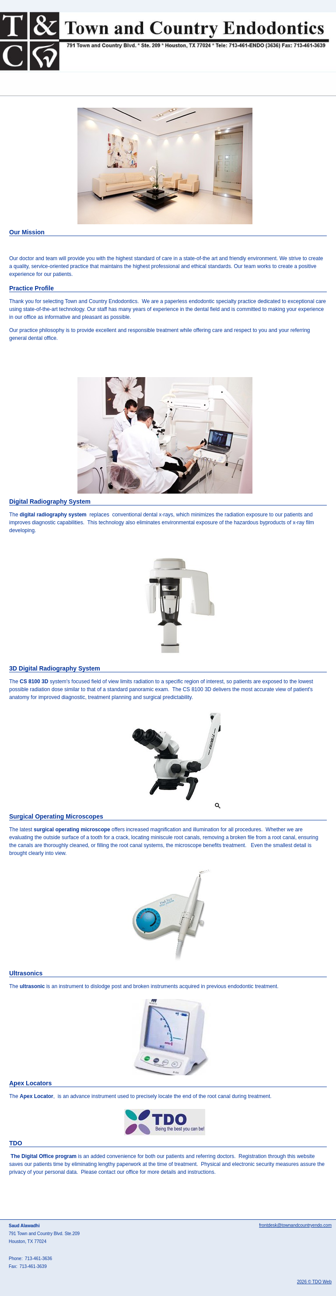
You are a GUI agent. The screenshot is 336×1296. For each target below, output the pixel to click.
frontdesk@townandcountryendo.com (295, 1225)
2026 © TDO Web (314, 1281)
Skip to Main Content (24, 3)
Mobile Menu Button (7, 84)
